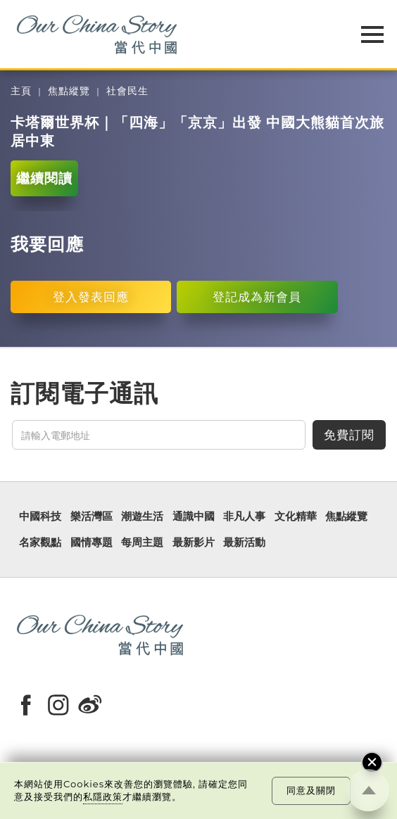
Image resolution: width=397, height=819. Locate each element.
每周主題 (142, 543)
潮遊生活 (142, 517)
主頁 (21, 91)
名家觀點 (40, 543)
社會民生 (127, 91)
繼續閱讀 (44, 178)
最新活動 (244, 543)
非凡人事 (244, 517)
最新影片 (193, 543)
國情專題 (91, 543)
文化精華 (296, 517)
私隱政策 (102, 796)
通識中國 (193, 517)
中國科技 (40, 517)
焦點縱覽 (69, 91)
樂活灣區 (91, 517)
